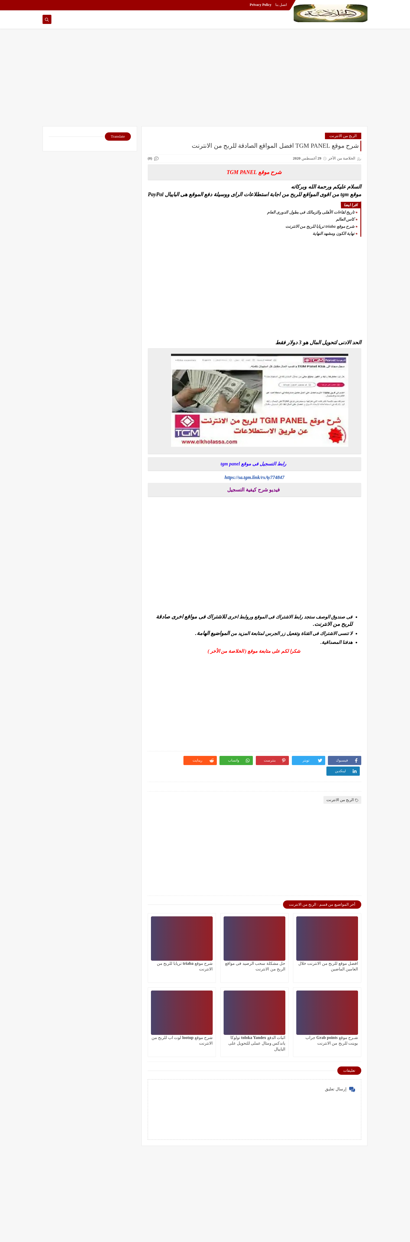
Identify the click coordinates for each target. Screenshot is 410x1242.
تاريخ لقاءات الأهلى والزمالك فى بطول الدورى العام (311, 212)
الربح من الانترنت (343, 136)
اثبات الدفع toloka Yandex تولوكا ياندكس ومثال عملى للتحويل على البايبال (256, 1043)
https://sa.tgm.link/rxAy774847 (254, 477)
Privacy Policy (260, 5)
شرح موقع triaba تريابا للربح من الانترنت (319, 226)
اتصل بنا (281, 5)
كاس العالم (345, 219)
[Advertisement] (205, 80)
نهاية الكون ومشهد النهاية (334, 233)
